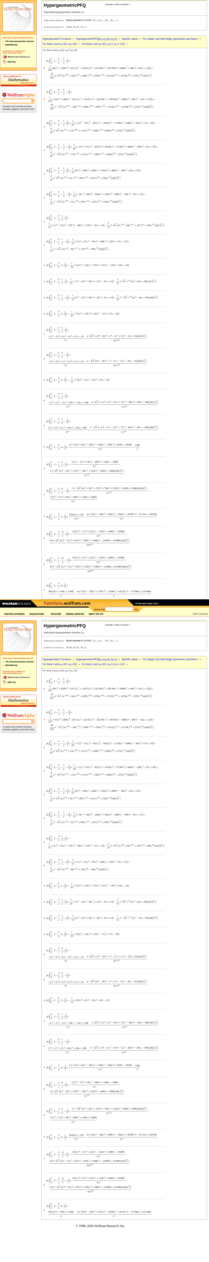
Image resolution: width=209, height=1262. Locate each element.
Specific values (130, 38)
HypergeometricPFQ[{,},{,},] (96, 38)
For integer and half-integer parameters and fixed (170, 38)
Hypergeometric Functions (57, 38)
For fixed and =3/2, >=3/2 (60, 44)
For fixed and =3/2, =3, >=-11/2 (103, 44)
